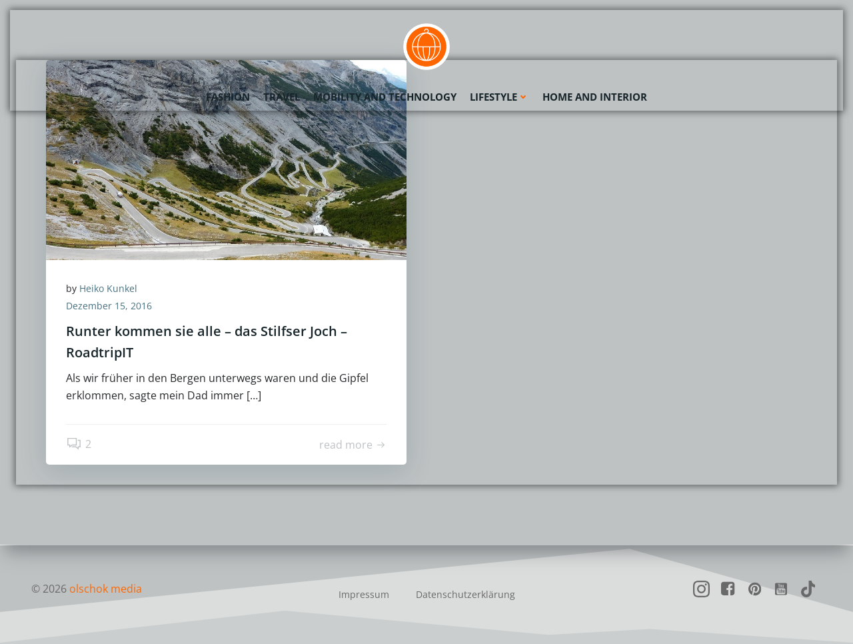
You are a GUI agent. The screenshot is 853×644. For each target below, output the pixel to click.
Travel (281, 96)
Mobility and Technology (384, 96)
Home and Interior (594, 96)
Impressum (364, 594)
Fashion (228, 96)
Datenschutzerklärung (465, 594)
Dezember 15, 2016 (109, 305)
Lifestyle (499, 96)
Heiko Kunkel (108, 288)
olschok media (105, 588)
